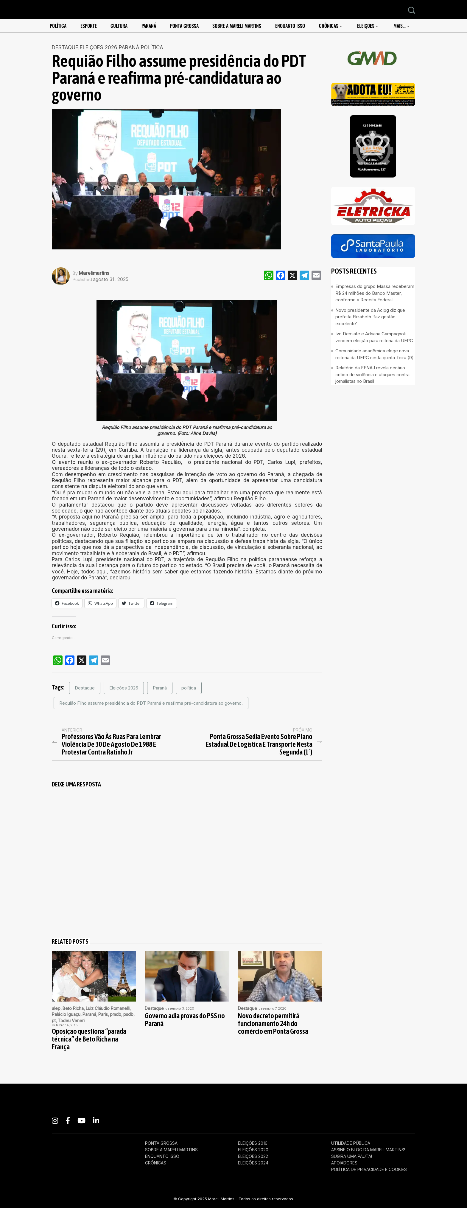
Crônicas (328, 25)
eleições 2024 (253, 1163)
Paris (103, 1014)
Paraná (148, 25)
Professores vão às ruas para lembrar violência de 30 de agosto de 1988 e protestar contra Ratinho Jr (111, 744)
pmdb (115, 1014)
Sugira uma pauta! (351, 1156)
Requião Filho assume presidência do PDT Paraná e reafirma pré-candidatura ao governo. (151, 703)
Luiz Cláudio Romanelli (108, 1008)
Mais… (399, 25)
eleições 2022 (253, 1156)
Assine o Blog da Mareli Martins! (368, 1149)
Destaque (65, 47)
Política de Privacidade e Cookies (369, 1169)
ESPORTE (88, 25)
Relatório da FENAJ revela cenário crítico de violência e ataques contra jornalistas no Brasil (372, 374)
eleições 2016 (252, 1143)
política (188, 688)
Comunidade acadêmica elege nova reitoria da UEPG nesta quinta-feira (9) (374, 354)
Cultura (118, 25)
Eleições (365, 25)
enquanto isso (290, 25)
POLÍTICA (58, 25)
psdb (128, 1014)
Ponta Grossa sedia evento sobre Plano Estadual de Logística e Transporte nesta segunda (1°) (259, 744)
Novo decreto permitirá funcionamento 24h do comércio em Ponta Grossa (273, 1023)
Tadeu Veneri (71, 1020)
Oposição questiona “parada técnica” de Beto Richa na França (89, 1039)
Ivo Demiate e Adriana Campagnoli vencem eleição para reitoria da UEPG (374, 337)
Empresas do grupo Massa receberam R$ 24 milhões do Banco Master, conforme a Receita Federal (374, 293)
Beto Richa (73, 1008)
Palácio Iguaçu (66, 1014)
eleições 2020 (253, 1149)
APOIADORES (344, 1163)
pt (54, 1020)
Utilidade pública (350, 1143)
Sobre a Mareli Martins (236, 25)
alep (56, 1008)
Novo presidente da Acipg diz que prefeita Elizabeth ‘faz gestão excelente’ (370, 316)
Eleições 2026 (123, 688)
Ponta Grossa (184, 25)
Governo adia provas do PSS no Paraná (185, 1020)
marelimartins (94, 273)
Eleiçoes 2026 (98, 47)
